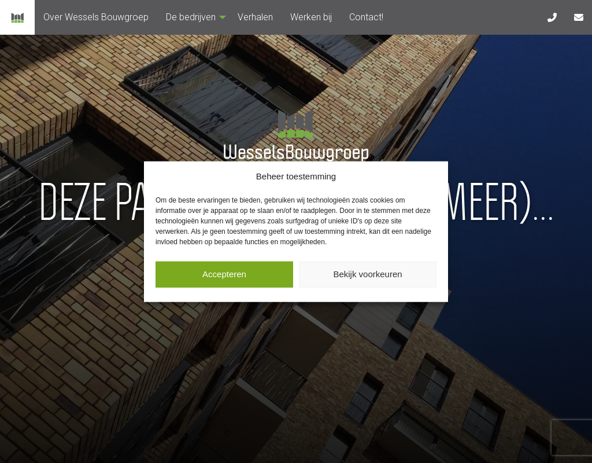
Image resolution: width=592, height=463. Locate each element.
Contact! (366, 17)
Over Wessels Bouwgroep (96, 17)
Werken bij (311, 17)
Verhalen (255, 17)
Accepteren (224, 274)
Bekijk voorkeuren (367, 274)
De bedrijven (193, 17)
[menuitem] (96, 17)
